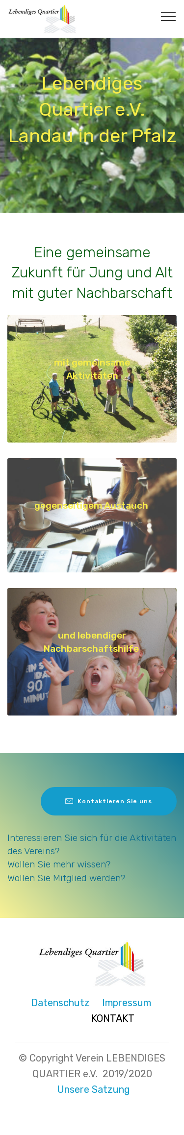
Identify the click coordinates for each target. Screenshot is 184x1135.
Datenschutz (57, 1003)
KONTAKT (112, 1018)
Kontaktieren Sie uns (108, 801)
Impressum (126, 1003)
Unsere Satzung (93, 1089)
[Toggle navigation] (168, 16)
